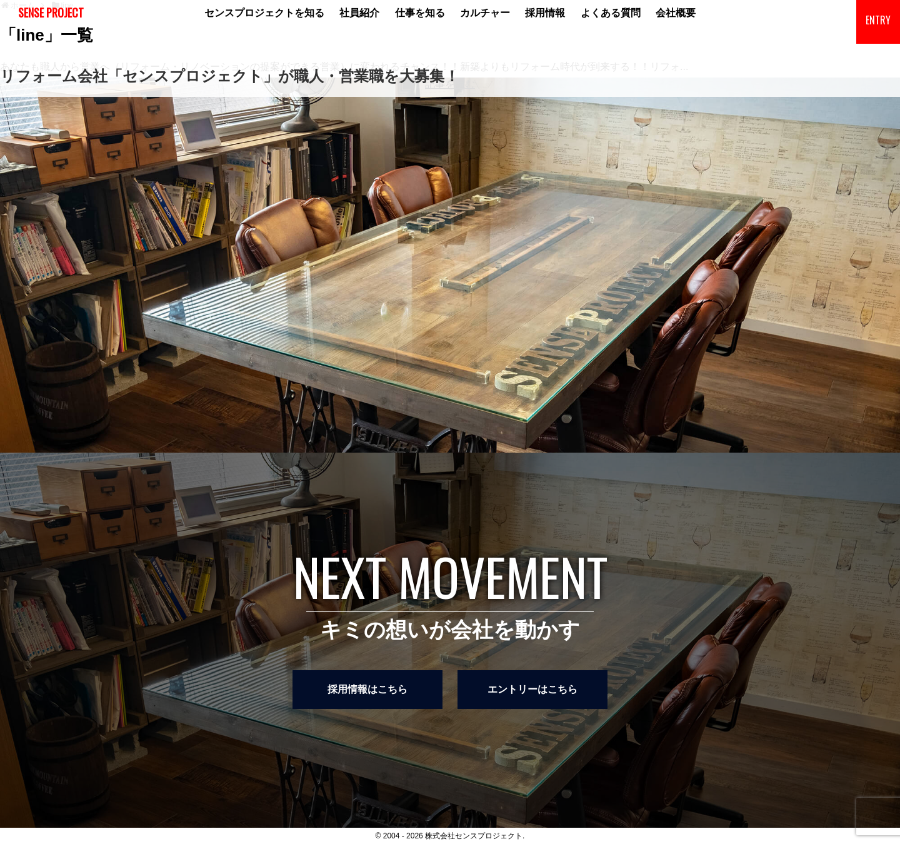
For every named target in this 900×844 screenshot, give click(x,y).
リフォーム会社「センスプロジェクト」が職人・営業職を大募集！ (229, 76)
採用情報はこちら (368, 689)
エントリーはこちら (533, 689)
